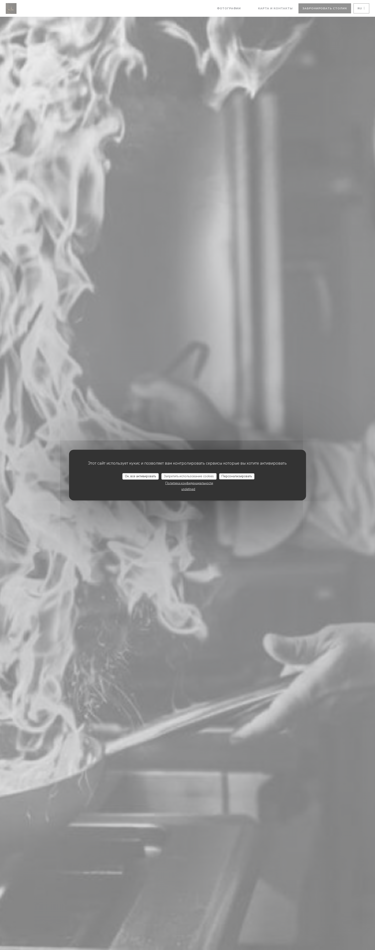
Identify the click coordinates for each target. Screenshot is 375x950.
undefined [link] (188, 489)
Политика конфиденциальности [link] (189, 483)
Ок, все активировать (140, 476)
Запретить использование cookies (189, 476)
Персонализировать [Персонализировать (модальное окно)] (236, 476)
